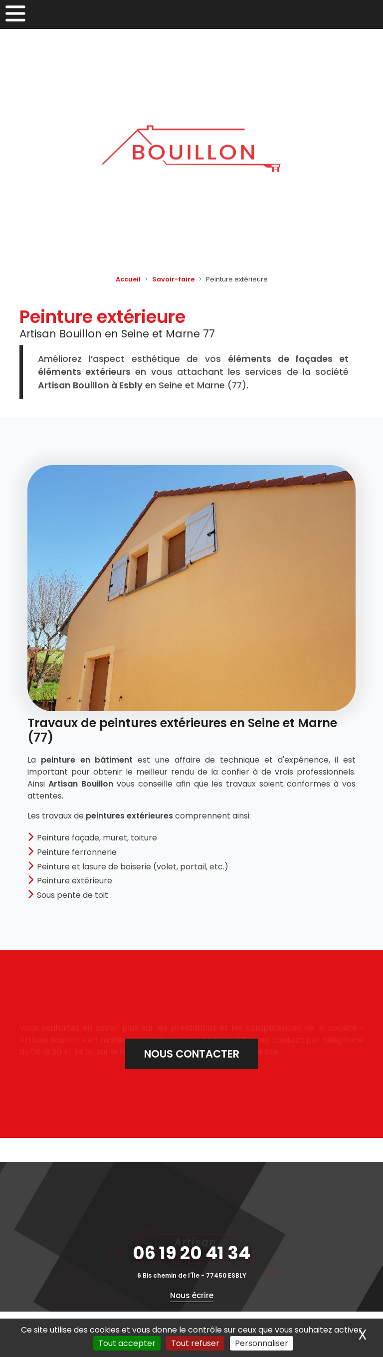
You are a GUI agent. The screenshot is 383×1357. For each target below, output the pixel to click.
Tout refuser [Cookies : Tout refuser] (195, 1343)
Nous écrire (191, 1295)
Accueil (128, 279)
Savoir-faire (173, 279)
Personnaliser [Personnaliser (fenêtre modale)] (261, 1343)
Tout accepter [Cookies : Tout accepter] (127, 1343)
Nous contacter (191, 1054)
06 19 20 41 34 (191, 1253)
